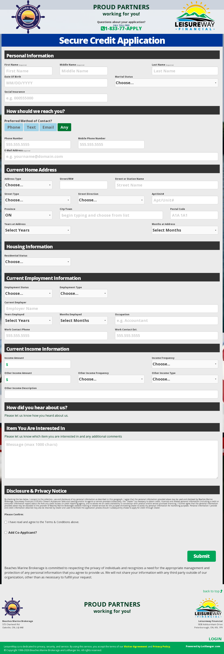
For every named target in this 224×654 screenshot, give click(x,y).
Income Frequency (185, 362)
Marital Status (166, 81)
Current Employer (111, 307)
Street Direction (111, 198)
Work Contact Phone (56, 334)
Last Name (185, 69)
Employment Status (28, 292)
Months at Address (185, 228)
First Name (28, 69)
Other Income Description (111, 392)
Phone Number (37, 143)
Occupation (166, 319)
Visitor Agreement (135, 646)
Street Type (37, 198)
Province (28, 213)
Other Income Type (185, 377)
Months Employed (84, 319)
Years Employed (28, 319)
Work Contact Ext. (166, 334)
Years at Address (37, 228)
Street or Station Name (166, 183)
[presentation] (28, 71)
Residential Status (37, 260)
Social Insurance (56, 96)
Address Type (28, 183)
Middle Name (84, 69)
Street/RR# (84, 183)
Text (31, 127)
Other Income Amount (37, 377)
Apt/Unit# (185, 198)
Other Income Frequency (111, 377)
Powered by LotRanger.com (203, 646)
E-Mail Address (111, 155)
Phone (13, 127)
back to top (213, 591)
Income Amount (37, 362)
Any (64, 127)
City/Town (111, 213)
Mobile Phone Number (111, 143)
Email (48, 127)
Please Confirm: (14, 514)
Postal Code (194, 213)
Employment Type (84, 292)
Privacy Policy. (162, 646)
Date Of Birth (56, 81)
